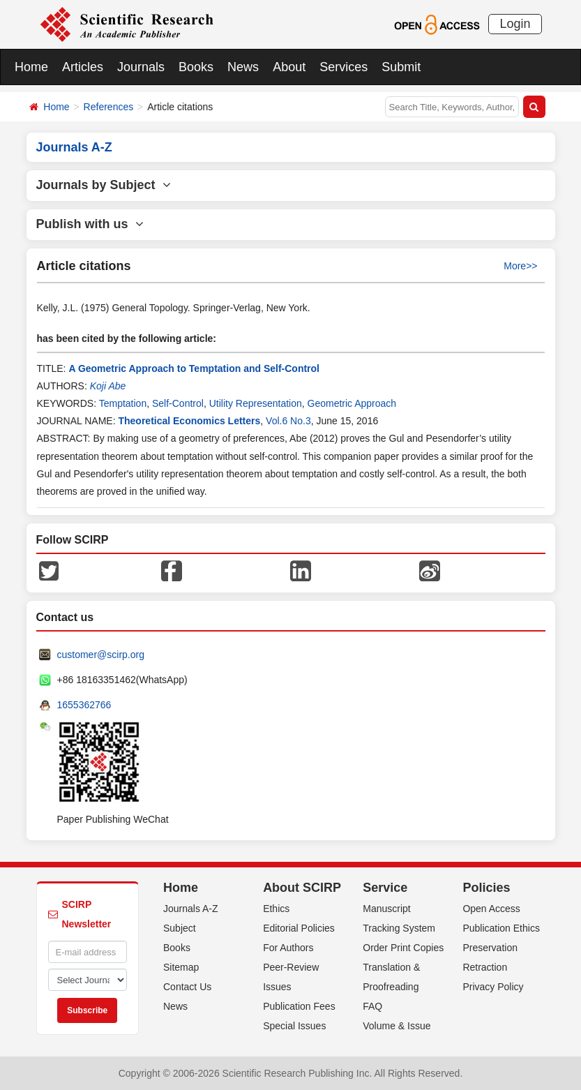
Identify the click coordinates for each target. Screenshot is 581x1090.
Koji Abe (108, 385)
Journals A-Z (190, 908)
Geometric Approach (352, 403)
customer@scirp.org (100, 654)
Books (196, 67)
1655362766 (84, 704)
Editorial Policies (299, 928)
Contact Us (187, 986)
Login (514, 24)
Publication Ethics (501, 928)
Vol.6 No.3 (288, 420)
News (243, 67)
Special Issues (294, 1025)
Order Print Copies (403, 947)
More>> (520, 265)
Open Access (491, 908)
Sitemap (181, 967)
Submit (401, 67)
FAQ (372, 1006)
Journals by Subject (103, 185)
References (109, 106)
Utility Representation (255, 403)
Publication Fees (299, 1006)
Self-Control (178, 403)
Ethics (276, 908)
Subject (179, 928)
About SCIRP (302, 888)
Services (343, 67)
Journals (141, 67)
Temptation (122, 403)
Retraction (484, 967)
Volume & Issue (396, 1025)
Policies (486, 888)
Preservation (490, 947)
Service (385, 888)
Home (31, 67)
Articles (82, 67)
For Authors (288, 947)
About (289, 67)
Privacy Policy (492, 986)
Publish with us (90, 224)
